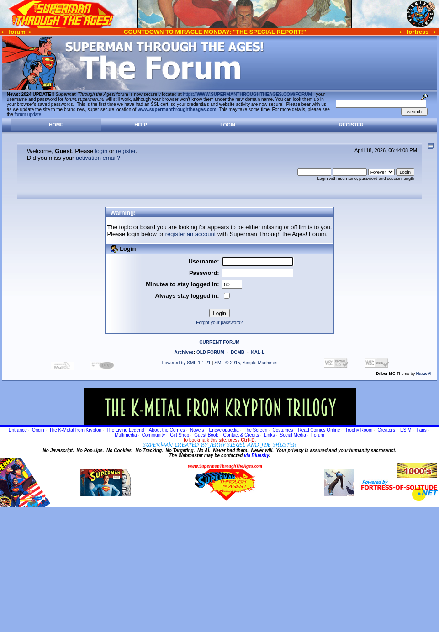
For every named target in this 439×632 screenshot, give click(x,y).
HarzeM (423, 373)
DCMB (237, 352)
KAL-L (257, 352)
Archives (184, 352)
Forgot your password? (219, 322)
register (126, 150)
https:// (247, 94)
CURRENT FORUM (219, 342)
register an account (190, 234)
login (101, 150)
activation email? (98, 157)
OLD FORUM (210, 352)
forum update (28, 114)
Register (351, 124)
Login (227, 124)
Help (140, 124)
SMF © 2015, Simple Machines (245, 362)
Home (56, 124)
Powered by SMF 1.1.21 (186, 362)
